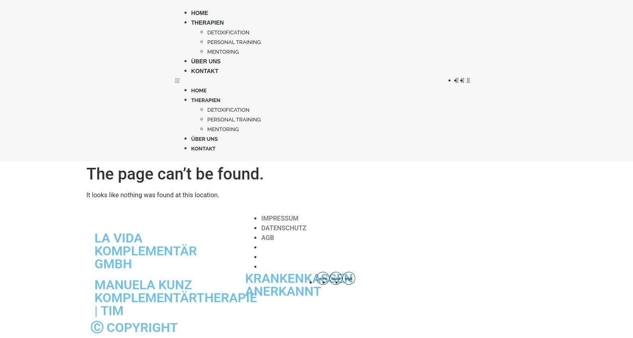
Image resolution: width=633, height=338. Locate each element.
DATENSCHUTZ (283, 228)
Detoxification (229, 32)
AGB (267, 238)
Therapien (207, 22)
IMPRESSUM (279, 218)
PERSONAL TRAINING (234, 42)
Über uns (206, 61)
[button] (311, 81)
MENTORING (223, 52)
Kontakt (204, 71)
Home (199, 13)
